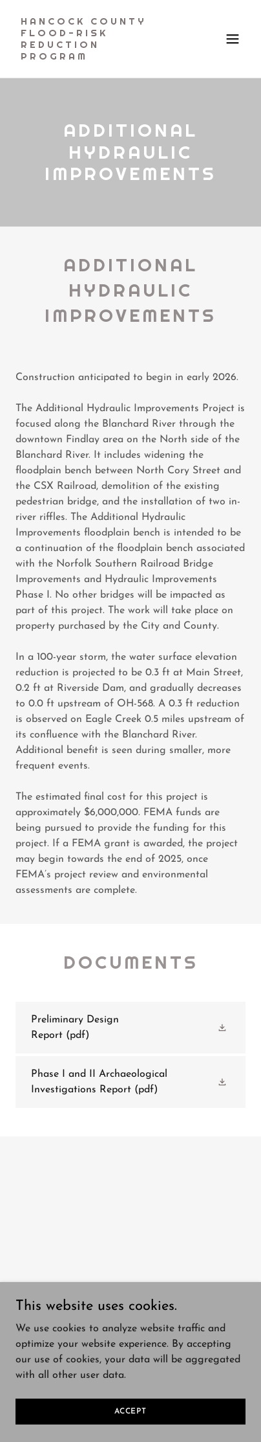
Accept (130, 1411)
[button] (232, 39)
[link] (96, 57)
